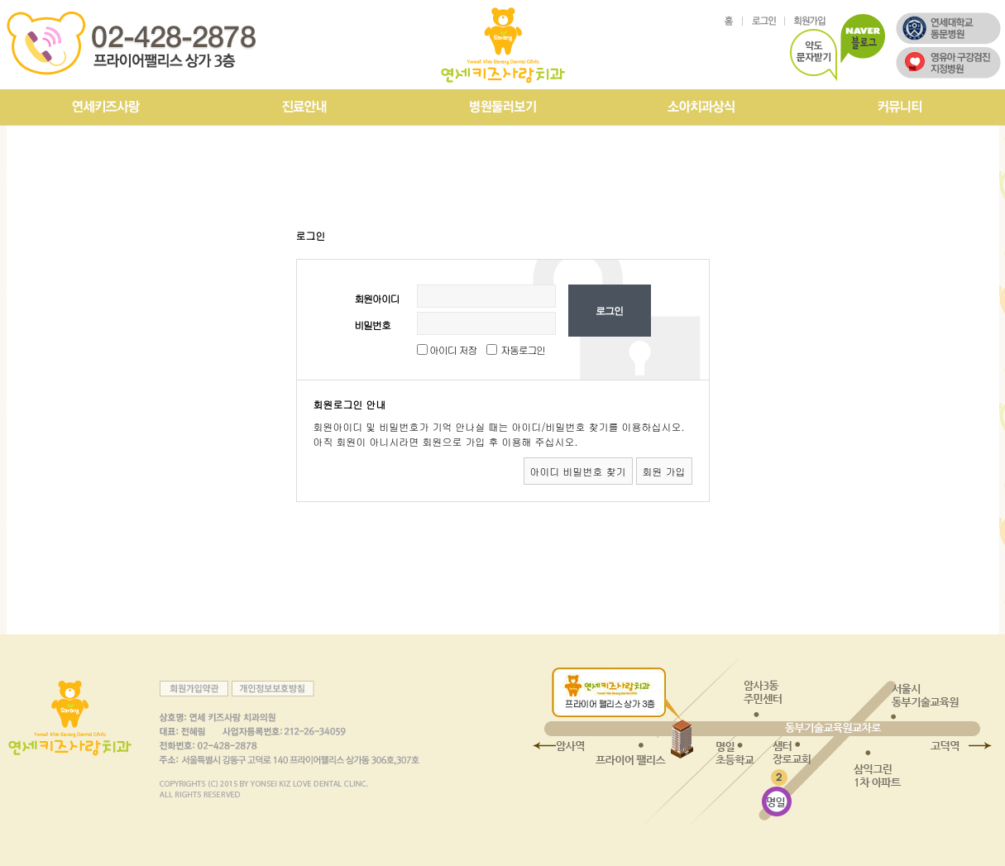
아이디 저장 (452, 349)
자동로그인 (522, 349)
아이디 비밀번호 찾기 (578, 471)
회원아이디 (377, 298)
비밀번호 (372, 325)
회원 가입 (664, 471)
